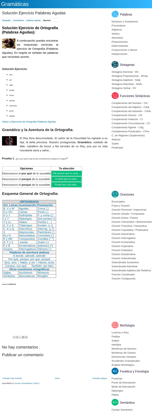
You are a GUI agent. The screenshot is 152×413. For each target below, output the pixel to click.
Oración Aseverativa (123, 234)
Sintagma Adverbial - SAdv (127, 84)
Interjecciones (119, 54)
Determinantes (120, 45)
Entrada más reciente (12, 378)
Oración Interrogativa (123, 238)
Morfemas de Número (124, 348)
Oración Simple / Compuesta (128, 213)
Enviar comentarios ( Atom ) (27, 383)
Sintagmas (127, 65)
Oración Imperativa (122, 246)
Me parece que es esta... (66, 173)
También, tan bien (42, 265)
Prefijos (116, 336)
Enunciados (118, 201)
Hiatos (115, 394)
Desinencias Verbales (124, 356)
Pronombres (119, 25)
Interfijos (116, 344)
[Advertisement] (83, 37)
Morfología (127, 325)
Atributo (116, 139)
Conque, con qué (16, 265)
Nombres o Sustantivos (125, 21)
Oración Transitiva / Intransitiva (129, 225)
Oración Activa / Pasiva (125, 217)
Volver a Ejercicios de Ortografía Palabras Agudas (29, 121)
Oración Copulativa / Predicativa (130, 229)
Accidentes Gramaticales (126, 360)
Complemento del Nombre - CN (129, 103)
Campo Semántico (122, 409)
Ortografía (6, 20)
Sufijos (115, 340)
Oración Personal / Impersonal (129, 209)
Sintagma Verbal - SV (124, 88)
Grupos (8, 248)
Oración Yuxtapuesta (123, 278)
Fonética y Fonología (134, 371)
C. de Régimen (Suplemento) (128, 135)
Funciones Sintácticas (135, 96)
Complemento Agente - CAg (128, 127)
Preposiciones (120, 41)
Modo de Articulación (123, 386)
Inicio (57, 378)
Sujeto (115, 143)
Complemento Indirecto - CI (127, 119)
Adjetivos (117, 29)
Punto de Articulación (124, 382)
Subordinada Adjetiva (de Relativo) (131, 270)
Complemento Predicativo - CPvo (130, 131)
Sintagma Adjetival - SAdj (126, 80)
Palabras (126, 14)
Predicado (117, 147)
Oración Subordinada (124, 258)
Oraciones (127, 194)
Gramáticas (15, 4)
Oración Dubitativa (122, 250)
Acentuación (18, 20)
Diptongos (117, 390)
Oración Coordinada (123, 274)
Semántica (127, 402)
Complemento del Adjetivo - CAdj (130, 107)
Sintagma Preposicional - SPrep (130, 76)
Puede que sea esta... (66, 184)
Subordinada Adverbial (124, 266)
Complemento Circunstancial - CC (131, 123)
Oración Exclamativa (123, 242)
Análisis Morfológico (123, 364)
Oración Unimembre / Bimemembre (132, 221)
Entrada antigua (100, 378)
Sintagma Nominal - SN (125, 71)
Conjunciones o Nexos (124, 49)
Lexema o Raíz (120, 332)
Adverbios (117, 37)
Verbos (116, 33)
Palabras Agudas (33, 20)
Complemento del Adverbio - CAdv (131, 111)
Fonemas (117, 378)
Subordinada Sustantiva (125, 262)
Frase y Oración (121, 205)
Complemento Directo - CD (127, 115)
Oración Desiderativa (123, 254)
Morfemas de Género (124, 352)
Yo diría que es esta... (66, 179)
